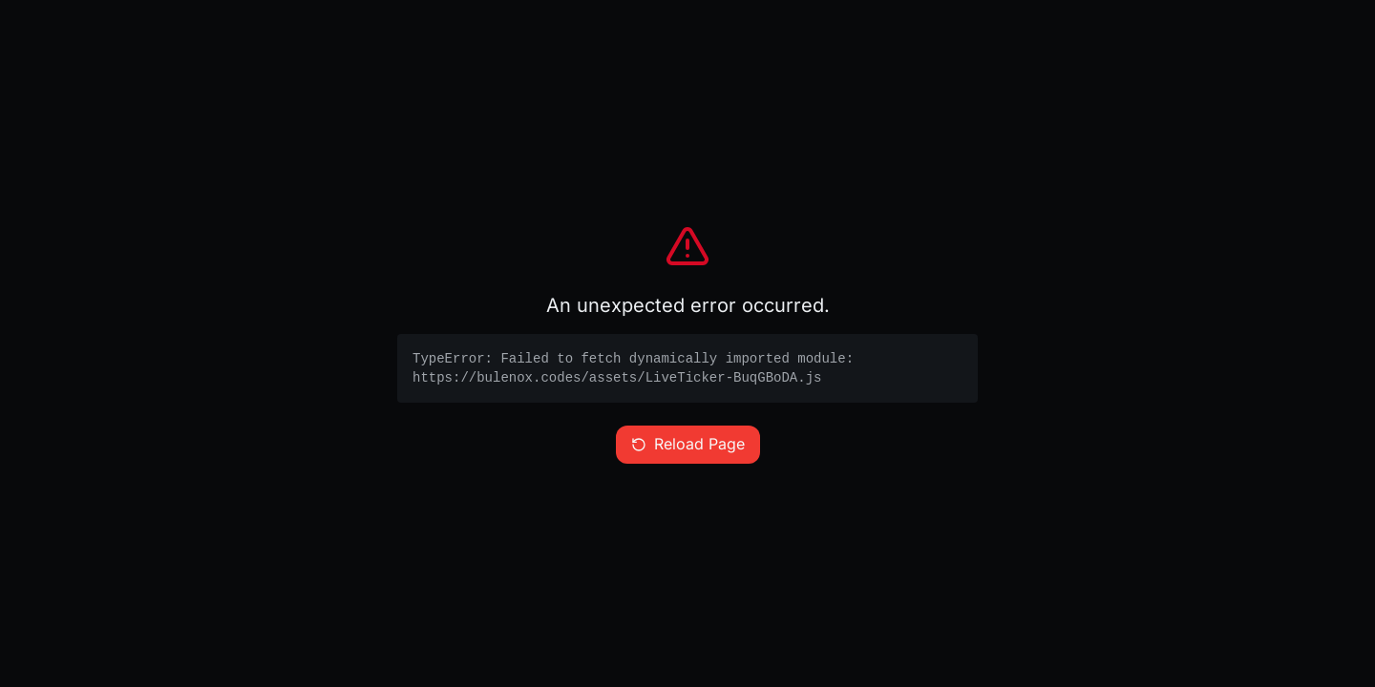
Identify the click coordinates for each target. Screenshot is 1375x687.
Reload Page (688, 444)
